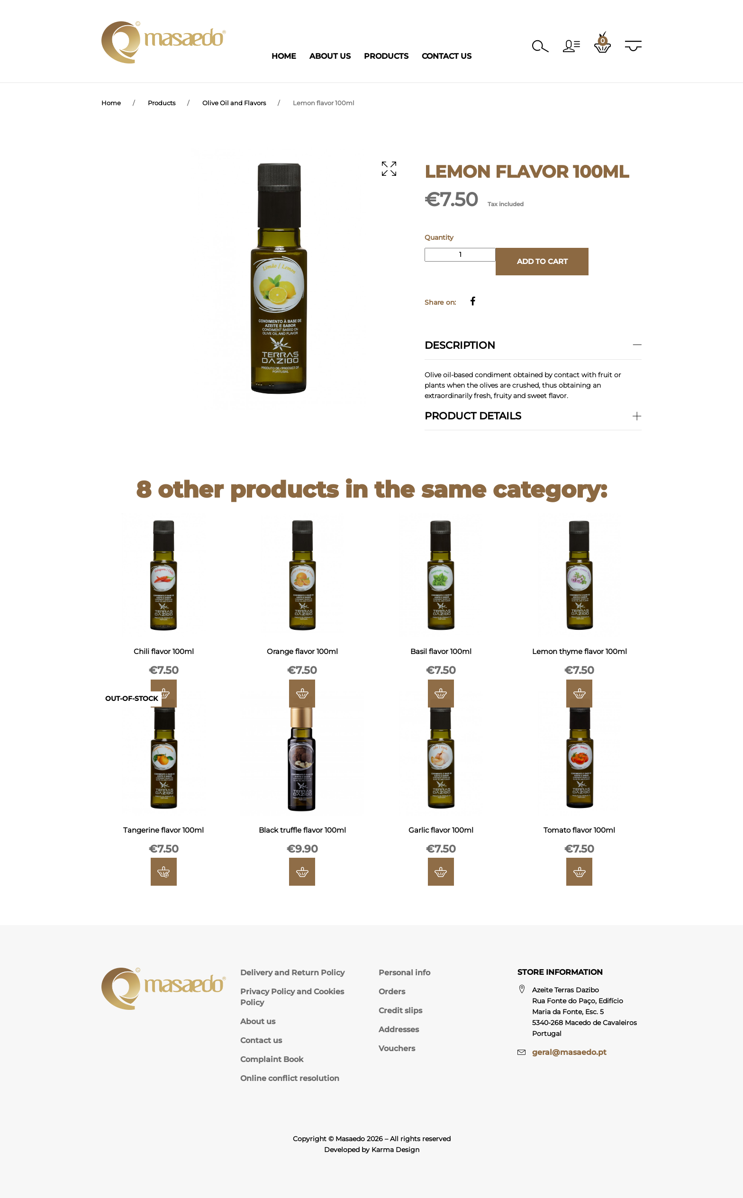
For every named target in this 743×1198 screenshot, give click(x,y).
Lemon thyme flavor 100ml (579, 654)
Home (284, 56)
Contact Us (446, 56)
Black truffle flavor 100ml (302, 832)
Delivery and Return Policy (292, 972)
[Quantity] (460, 255)
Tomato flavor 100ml (579, 832)
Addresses (399, 1029)
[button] (570, 46)
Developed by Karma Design (371, 1149)
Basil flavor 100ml (440, 654)
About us (257, 1021)
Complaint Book (271, 1059)
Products (386, 56)
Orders (392, 991)
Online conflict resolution (289, 1078)
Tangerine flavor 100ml (163, 832)
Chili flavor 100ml (164, 654)
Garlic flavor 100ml (441, 832)
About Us (330, 56)
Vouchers (397, 1048)
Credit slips (400, 1010)
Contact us (261, 1040)
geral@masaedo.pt (569, 1052)
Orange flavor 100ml (302, 654)
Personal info (404, 972)
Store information (560, 972)
